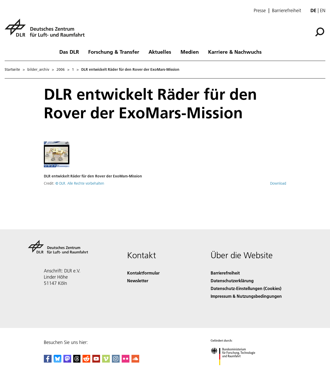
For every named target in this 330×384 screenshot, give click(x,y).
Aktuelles (159, 51)
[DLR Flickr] (125, 361)
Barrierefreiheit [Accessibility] (225, 273)
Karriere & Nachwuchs (235, 51)
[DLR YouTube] (96, 361)
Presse (260, 10)
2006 (60, 69)
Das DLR (69, 51)
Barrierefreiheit (286, 10)
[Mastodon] (67, 361)
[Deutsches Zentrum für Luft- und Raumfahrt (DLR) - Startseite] (47, 31)
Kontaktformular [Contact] (143, 273)
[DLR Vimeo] (106, 361)
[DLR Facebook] (48, 361)
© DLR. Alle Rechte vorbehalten (79, 183)
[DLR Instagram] (116, 361)
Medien (189, 51)
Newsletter (137, 280)
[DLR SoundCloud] (135, 361)
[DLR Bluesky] (57, 361)
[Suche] (319, 32)
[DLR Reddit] (86, 361)
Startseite (12, 69)
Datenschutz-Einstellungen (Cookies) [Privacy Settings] (246, 288)
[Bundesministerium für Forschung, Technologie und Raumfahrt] (236, 370)
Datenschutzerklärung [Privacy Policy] (232, 280)
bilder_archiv (38, 69)
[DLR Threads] (76, 361)
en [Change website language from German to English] (322, 10)
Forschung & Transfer (113, 51)
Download (278, 183)
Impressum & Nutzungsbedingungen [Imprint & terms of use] (246, 296)
